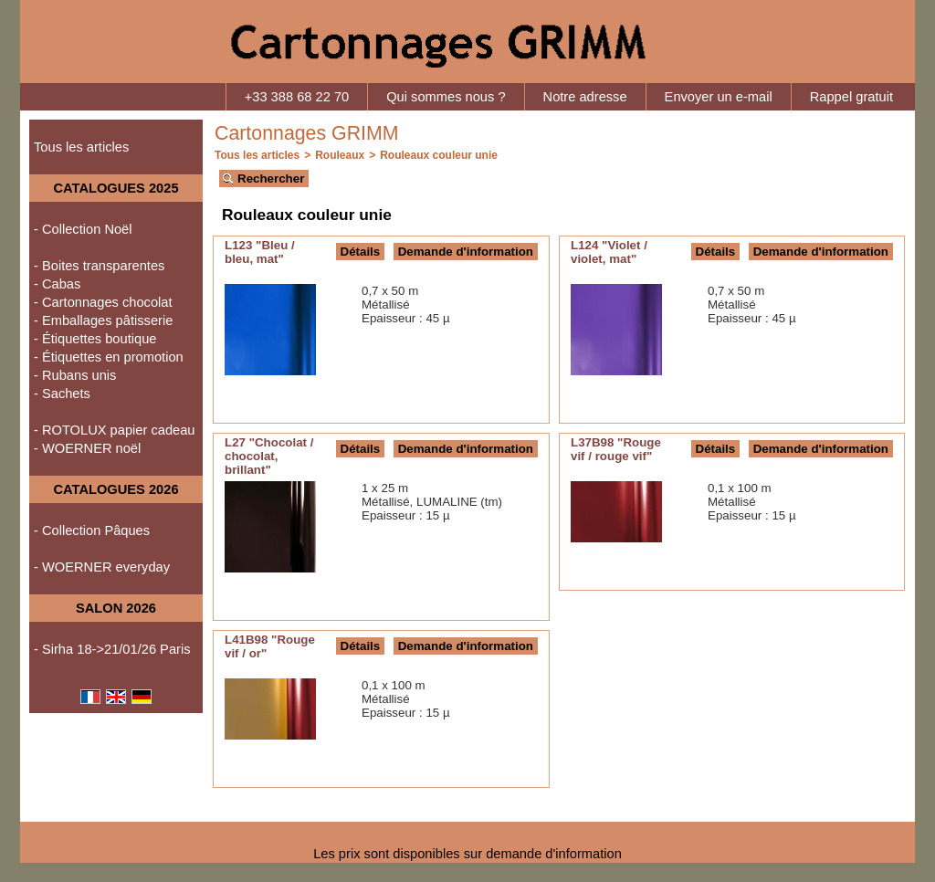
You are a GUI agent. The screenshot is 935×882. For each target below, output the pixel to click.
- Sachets (62, 393)
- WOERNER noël (87, 448)
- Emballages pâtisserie (103, 320)
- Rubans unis (75, 375)
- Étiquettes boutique (95, 338)
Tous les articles (81, 147)
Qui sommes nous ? (445, 96)
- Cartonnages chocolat (103, 302)
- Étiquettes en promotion (109, 357)
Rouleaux (339, 155)
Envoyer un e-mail (718, 96)
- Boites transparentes (99, 265)
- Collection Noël (83, 229)
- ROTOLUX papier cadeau (114, 430)
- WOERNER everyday (102, 567)
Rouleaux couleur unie (439, 155)
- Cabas (57, 284)
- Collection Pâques (92, 530)
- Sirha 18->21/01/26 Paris (112, 649)
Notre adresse (585, 96)
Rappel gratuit (851, 96)
